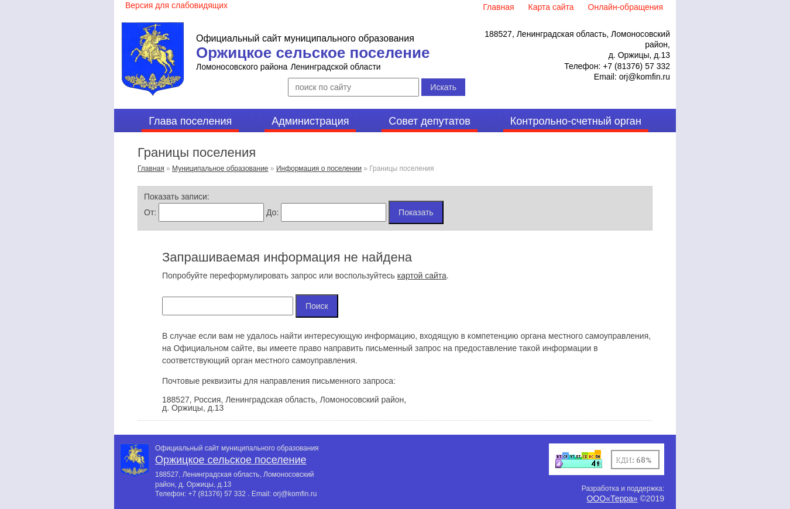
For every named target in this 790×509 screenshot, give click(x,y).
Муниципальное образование (220, 168)
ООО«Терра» (611, 498)
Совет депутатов (429, 121)
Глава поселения (190, 121)
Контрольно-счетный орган (575, 121)
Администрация (310, 121)
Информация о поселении (319, 168)
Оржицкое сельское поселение (313, 52)
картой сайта (421, 275)
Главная (151, 168)
